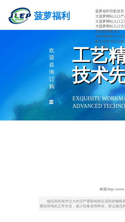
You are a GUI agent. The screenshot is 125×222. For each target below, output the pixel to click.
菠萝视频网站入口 (109, 36)
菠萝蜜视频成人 (107, 31)
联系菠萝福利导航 (109, 41)
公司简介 (102, 47)
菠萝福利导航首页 (109, 11)
